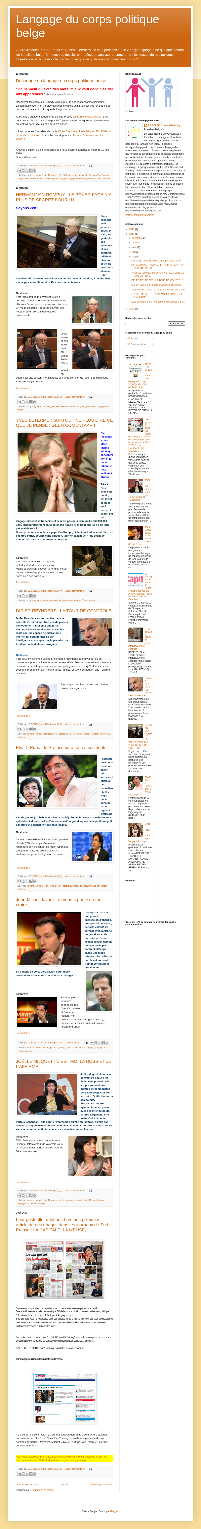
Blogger (114, 1511)
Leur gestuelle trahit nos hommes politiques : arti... (158, 301)
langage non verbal (77, 178)
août (134, 247)
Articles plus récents (27, 1484)
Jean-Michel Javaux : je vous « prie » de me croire (157, 289)
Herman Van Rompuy (85, 135)
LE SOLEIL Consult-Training (164, 125)
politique (91, 178)
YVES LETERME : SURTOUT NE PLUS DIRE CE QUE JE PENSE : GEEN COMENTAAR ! (64, 423)
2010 (132, 234)
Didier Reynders (67, 131)
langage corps (89, 406)
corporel (30, 175)
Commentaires (137, 344)
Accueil (64, 1484)
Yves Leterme (103, 178)
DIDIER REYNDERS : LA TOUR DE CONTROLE (63, 610)
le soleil (77, 600)
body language (34, 406)
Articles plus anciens (101, 1484)
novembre (137, 238)
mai (134, 256)
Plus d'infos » (23, 388)
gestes (75, 175)
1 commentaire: (73, 1042)
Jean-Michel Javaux (27, 135)
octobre (136, 242)
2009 (132, 308)
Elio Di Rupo (103, 131)
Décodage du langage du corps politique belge (61, 80)
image (20, 178)
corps (38, 175)
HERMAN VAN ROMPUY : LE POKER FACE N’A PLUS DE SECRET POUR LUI (63, 197)
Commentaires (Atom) (42, 1490)
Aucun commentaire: (75, 165)
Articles (133, 338)
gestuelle (83, 175)
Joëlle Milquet (86, 131)
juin (134, 252)
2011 (132, 229)
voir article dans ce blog (87, 116)
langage (63, 178)
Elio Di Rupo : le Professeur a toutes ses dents (61, 747)
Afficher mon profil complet (139, 215)
